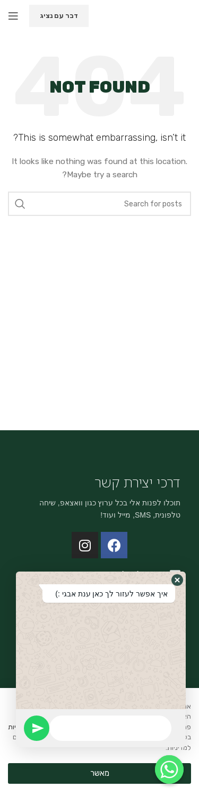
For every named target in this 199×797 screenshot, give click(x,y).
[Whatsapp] (169, 769)
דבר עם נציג (59, 16)
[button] (177, 580)
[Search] (99, 204)
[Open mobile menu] (13, 15)
